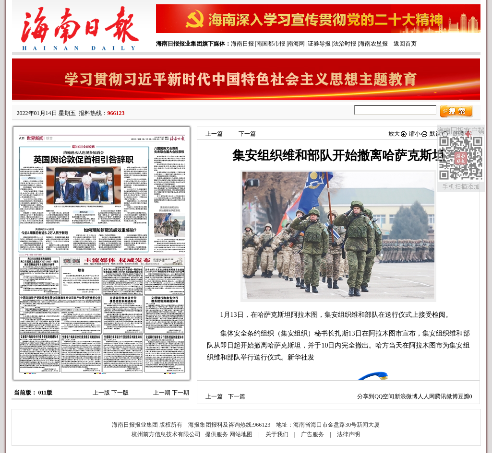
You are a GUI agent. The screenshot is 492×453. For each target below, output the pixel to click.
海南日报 (242, 43)
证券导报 (319, 43)
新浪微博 (406, 396)
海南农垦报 (373, 43)
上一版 (101, 392)
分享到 (365, 396)
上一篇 (214, 133)
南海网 (296, 43)
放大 (398, 133)
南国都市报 (270, 43)
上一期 (161, 392)
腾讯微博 (446, 396)
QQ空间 (384, 396)
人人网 (426, 396)
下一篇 (247, 133)
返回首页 (405, 43)
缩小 (418, 133)
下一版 (120, 392)
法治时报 (344, 43)
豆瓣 (463, 396)
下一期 (180, 392)
